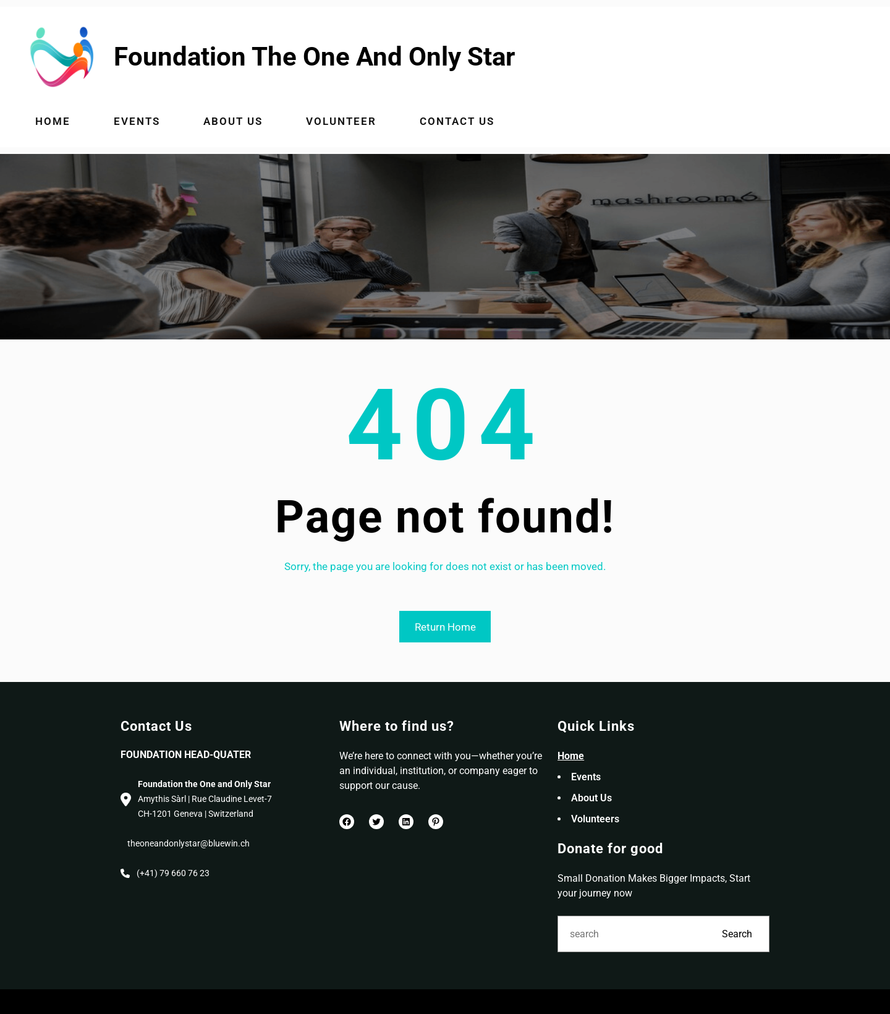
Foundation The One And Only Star (314, 56)
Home (570, 756)
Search (737, 934)
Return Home (445, 627)
